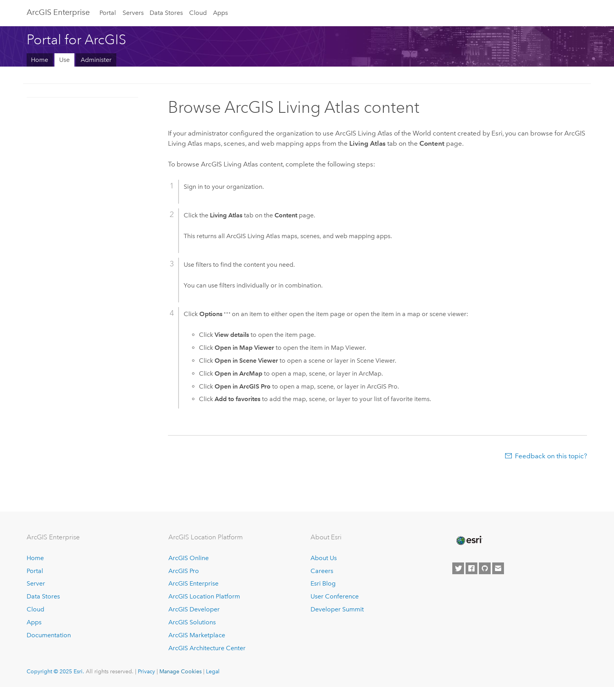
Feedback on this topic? (551, 456)
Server (36, 583)
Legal (213, 671)
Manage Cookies (180, 671)
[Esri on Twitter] (458, 568)
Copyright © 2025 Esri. (55, 671)
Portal (107, 12)
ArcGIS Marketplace (196, 635)
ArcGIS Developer (194, 609)
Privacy (146, 671)
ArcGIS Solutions (192, 622)
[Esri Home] (468, 540)
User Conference (335, 596)
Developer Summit (337, 609)
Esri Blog (323, 583)
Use (64, 59)
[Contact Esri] (498, 568)
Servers (133, 12)
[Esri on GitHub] (485, 568)
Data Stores (166, 12)
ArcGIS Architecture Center (207, 648)
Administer (96, 59)
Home (39, 59)
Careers (322, 571)
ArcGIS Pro (183, 571)
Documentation (49, 635)
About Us (324, 558)
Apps (220, 12)
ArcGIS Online (188, 558)
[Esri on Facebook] (471, 568)
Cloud (198, 12)
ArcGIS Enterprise (58, 12)
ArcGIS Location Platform (204, 596)
